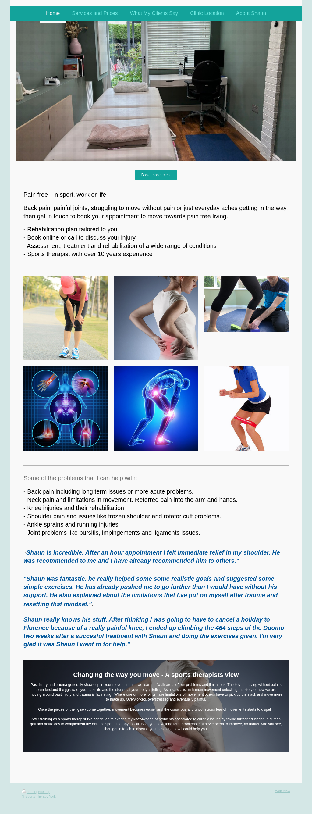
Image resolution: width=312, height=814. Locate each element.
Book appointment (156, 175)
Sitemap (44, 792)
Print (29, 792)
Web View (282, 791)
